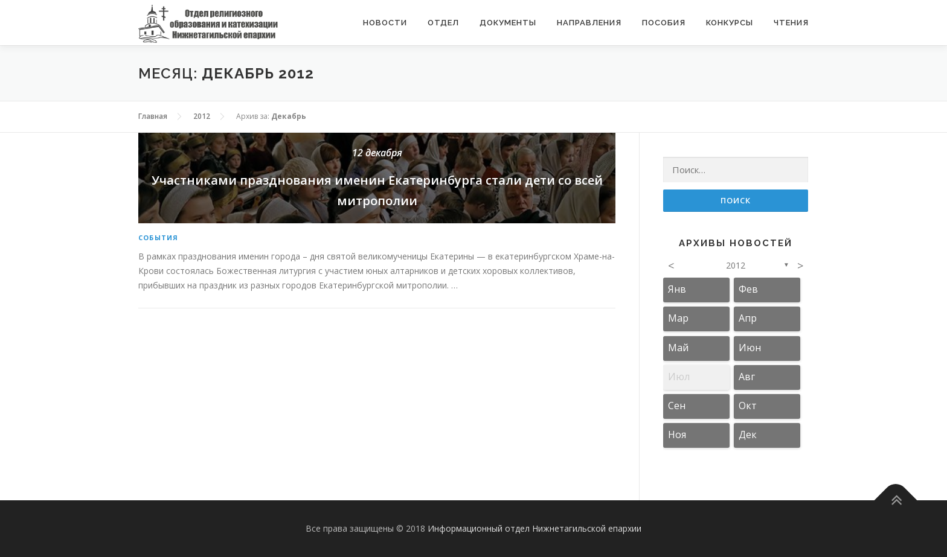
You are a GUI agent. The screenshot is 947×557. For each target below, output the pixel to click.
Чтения (791, 22)
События (158, 237)
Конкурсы (729, 22)
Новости (385, 22)
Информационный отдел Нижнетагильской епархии (534, 528)
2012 (735, 265)
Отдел (443, 22)
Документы (508, 22)
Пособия (663, 22)
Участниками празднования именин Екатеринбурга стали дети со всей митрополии (376, 177)
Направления (589, 22)
